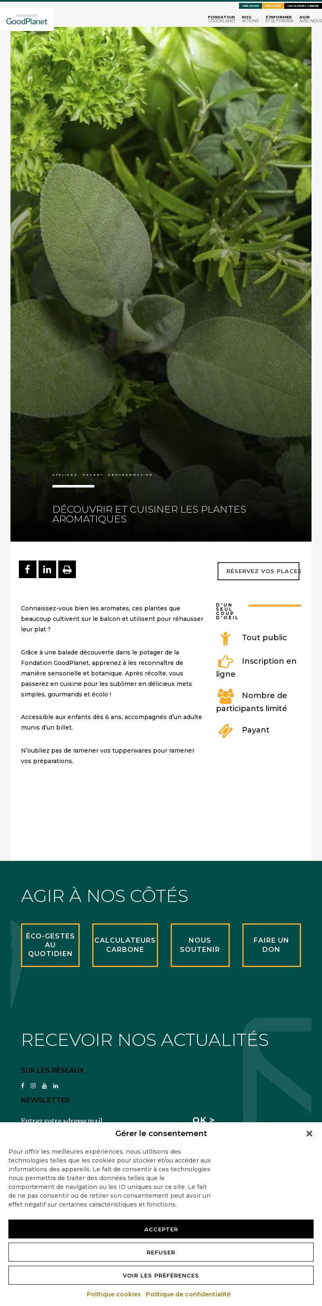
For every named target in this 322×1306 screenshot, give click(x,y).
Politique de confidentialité (188, 1294)
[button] (309, 1133)
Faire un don (250, 6)
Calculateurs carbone (303, 6)
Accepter (161, 1229)
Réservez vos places (263, 571)
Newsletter (273, 6)
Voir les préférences (161, 1275)
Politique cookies (114, 1294)
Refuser (161, 1252)
